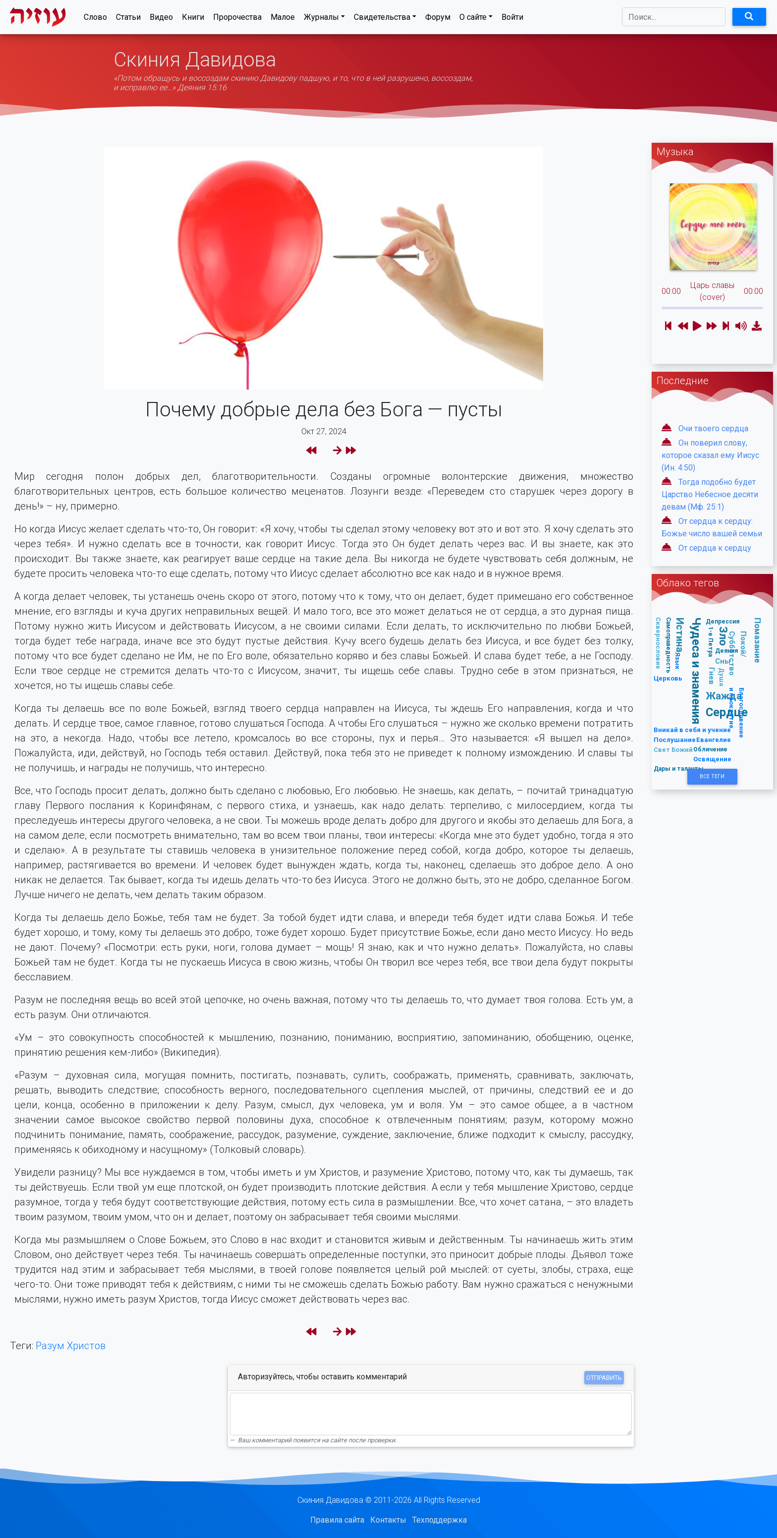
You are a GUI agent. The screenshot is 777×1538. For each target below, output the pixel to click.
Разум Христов (71, 1345)
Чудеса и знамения (697, 671)
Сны (722, 661)
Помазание (757, 640)
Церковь (668, 678)
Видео (161, 19)
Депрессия (722, 621)
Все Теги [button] (712, 776)
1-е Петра (711, 642)
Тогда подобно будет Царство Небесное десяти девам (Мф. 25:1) (710, 494)
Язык (678, 661)
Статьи (128, 19)
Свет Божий (673, 749)
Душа (722, 677)
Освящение (712, 759)
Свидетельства (382, 19)
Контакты (388, 1520)
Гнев (712, 675)
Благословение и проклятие (737, 712)
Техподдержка (439, 1520)
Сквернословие (659, 643)
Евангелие (713, 740)
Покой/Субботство (737, 653)
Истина (680, 635)
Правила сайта (337, 1520)
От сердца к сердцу (714, 548)
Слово (95, 19)
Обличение (710, 749)
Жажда (724, 695)
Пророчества (237, 19)
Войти (512, 19)
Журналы (321, 19)
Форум (437, 19)
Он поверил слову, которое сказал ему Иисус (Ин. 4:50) (710, 455)
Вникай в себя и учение (692, 730)
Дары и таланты (679, 768)
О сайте (473, 19)
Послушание (675, 740)
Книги (193, 19)
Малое (283, 19)
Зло (724, 636)
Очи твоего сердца (713, 428)
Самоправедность (668, 645)
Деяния (726, 650)
